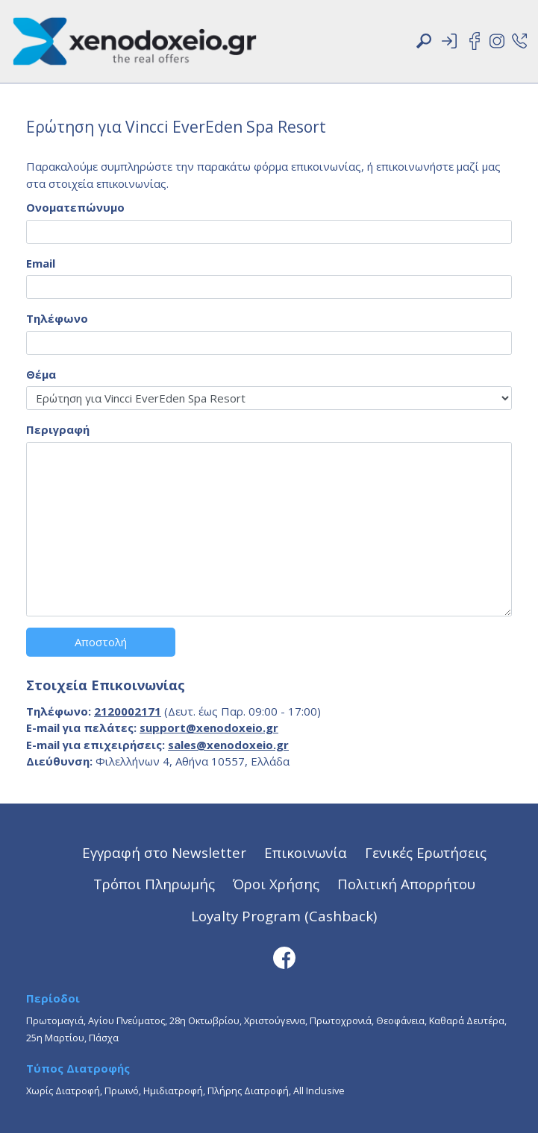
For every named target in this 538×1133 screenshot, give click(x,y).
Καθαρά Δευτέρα (466, 1020)
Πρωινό (121, 1090)
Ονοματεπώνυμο (75, 207)
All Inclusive (319, 1090)
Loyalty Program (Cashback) (284, 915)
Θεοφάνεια (400, 1020)
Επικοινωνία (305, 852)
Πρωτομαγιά (55, 1020)
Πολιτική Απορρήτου (406, 883)
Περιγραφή (58, 429)
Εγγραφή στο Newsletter (164, 852)
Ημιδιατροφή (173, 1090)
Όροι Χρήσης (276, 883)
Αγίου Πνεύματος (126, 1020)
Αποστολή (101, 641)
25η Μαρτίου (55, 1037)
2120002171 (127, 711)
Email (40, 263)
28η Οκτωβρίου (204, 1020)
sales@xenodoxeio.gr (228, 744)
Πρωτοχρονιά (341, 1020)
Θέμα (41, 374)
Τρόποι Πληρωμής (154, 883)
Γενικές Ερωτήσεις (426, 852)
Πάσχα (104, 1037)
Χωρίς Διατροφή (63, 1090)
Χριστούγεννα (274, 1020)
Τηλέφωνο (57, 318)
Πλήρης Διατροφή (248, 1090)
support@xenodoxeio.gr (209, 727)
